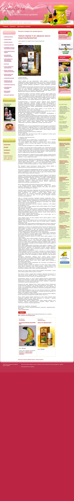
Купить (20, 43)
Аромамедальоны (9, 78)
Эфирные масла (8, 36)
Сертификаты (7, 150)
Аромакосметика (9, 44)
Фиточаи (6, 64)
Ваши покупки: (62, 35)
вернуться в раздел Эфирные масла (26, 359)
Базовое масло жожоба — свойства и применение (64, 199)
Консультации (7, 144)
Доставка (6, 147)
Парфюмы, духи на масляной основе (9, 48)
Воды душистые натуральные (8, 75)
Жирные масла (8, 42)
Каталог (13, 26)
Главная (5, 26)
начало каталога (39, 359)
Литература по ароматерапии (8, 81)
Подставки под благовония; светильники (8, 60)
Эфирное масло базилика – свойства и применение (64, 212)
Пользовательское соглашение (27, 366)
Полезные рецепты (9, 84)
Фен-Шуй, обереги (9, 95)
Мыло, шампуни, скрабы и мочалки (9, 71)
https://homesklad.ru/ (8, 155)
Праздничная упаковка (7, 88)
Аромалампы (7, 39)
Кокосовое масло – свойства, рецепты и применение (64, 162)
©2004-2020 (5, 364)
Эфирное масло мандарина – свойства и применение (64, 227)
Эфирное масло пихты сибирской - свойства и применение (64, 144)
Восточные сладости (7, 92)
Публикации (6, 152)
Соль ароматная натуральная (8, 67)
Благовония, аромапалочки (8, 56)
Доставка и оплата (23, 26)
